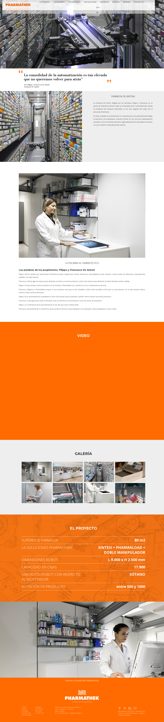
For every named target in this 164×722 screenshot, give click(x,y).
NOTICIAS (38, 711)
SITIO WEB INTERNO (131, 713)
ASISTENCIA (39, 709)
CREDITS (142, 713)
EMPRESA (38, 707)
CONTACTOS (39, 713)
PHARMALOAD (26, 713)
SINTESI (24, 707)
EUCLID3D (25, 711)
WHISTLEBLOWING (125, 715)
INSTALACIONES (27, 715)
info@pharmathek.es (76, 713)
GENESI (24, 709)
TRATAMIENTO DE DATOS (126, 711)
